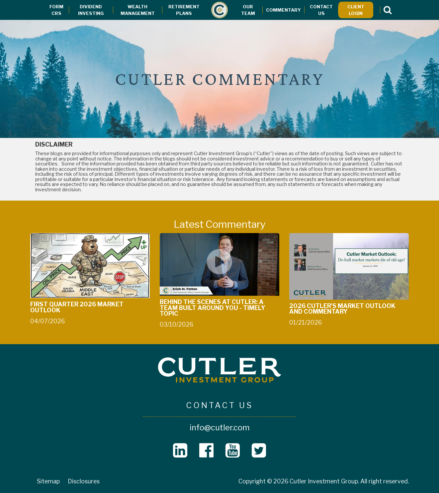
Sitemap (48, 481)
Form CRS (56, 10)
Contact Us (321, 10)
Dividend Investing (91, 10)
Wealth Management (138, 10)
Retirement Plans (184, 10)
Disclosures (84, 481)
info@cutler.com (220, 427)
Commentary (283, 10)
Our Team (248, 10)
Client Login (355, 10)
